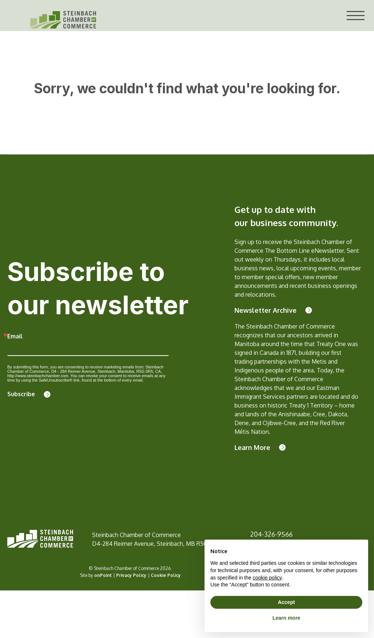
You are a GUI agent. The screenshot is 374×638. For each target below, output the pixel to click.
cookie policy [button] (267, 578)
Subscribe (21, 394)
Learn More (252, 447)
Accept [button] (286, 602)
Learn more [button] (286, 618)
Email (15, 336)
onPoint (103, 575)
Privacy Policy (131, 575)
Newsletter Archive (265, 310)
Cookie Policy (166, 575)
